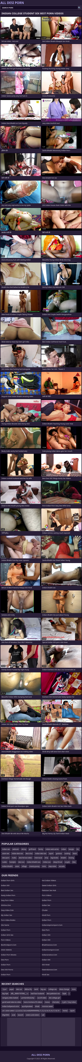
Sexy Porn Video (7, 900)
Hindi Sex (45, 974)
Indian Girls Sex (7, 935)
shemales (55, 1002)
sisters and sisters (32, 1015)
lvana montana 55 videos (33, 1002)
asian (17, 866)
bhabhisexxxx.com (49, 945)
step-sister (52, 866)
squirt (51, 853)
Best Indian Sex (7, 890)
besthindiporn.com (8, 945)
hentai (65, 1011)
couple (67, 862)
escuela (61, 866)
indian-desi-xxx (17, 853)
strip (46, 858)
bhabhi (63, 858)
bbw (74, 862)
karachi (20, 1015)
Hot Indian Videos (49, 880)
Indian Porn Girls (7, 880)
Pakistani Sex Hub (49, 890)
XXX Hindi (46, 964)
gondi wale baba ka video (11, 1002)
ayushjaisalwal (27, 1006)
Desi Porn (46, 930)
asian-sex (5, 853)
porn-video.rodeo (8, 920)
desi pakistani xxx (53, 993)
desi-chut (29, 853)
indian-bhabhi (7, 866)
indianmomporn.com (50, 950)
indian (63, 849)
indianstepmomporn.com (52, 925)
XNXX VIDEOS (6, 950)
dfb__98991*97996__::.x (19, 993)
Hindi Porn (46, 915)
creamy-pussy (34, 866)
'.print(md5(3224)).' (28, 998)
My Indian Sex (6, 915)
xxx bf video (41, 998)
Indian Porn (5, 930)
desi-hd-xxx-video (25, 858)
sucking (67, 853)
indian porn (46, 900)
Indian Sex (46, 905)
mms (44, 866)
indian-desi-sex (40, 853)
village (24, 866)
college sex (53, 989)
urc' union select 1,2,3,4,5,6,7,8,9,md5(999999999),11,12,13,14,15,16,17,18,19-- (31, 1011)
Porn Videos (5, 940)
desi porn (5, 960)
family (40, 849)
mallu (14, 858)
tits (77, 849)
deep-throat (57, 862)
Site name (5, 925)
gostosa (59, 853)
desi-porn (5, 858)
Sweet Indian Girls (49, 885)
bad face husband (37, 993)
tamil (36, 989)
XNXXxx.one (6, 905)
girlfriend (32, 849)
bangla (71, 849)
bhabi (37, 1006)
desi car (19, 989)
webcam (15, 849)
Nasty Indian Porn (8, 895)
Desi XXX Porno (7, 969)
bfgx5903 (5, 1015)
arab (13, 1015)
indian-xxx (47, 862)
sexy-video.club (7, 910)
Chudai (45, 910)
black (75, 853)
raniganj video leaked (10, 998)
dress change (64, 989)
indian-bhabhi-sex (33, 862)
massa (47, 1002)
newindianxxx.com (49, 969)
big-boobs (54, 858)
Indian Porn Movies (8, 955)
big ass (43, 989)
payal (11, 989)
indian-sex (6, 849)
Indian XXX (5, 885)
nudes (4, 862)
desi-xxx (21, 862)
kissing (71, 858)
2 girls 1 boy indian (69, 1002)
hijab (64, 993)
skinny (23, 849)
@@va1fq (28, 989)
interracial (38, 858)
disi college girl (54, 998)
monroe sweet (47, 1006)
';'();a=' (4, 989)
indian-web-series (52, 849)
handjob (13, 862)
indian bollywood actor (10, 1006)
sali (43, 1015)
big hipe (5, 993)
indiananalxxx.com (49, 955)
